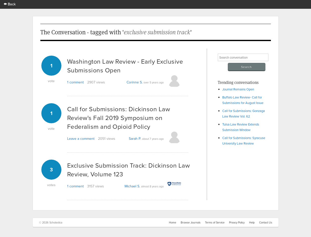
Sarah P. (135, 138)
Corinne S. (135, 82)
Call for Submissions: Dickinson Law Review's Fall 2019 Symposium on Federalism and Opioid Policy (118, 117)
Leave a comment (80, 138)
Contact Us (265, 222)
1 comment (75, 82)
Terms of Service (215, 222)
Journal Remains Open (238, 89)
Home (172, 222)
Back (10, 4)
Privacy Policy (237, 222)
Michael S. (132, 186)
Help (252, 222)
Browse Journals (190, 222)
